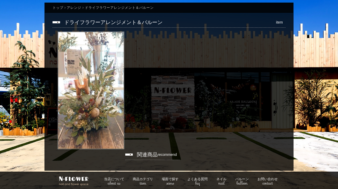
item (143, 181)
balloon (242, 181)
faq (197, 181)
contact (268, 181)
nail (221, 181)
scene (170, 181)
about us (114, 181)
